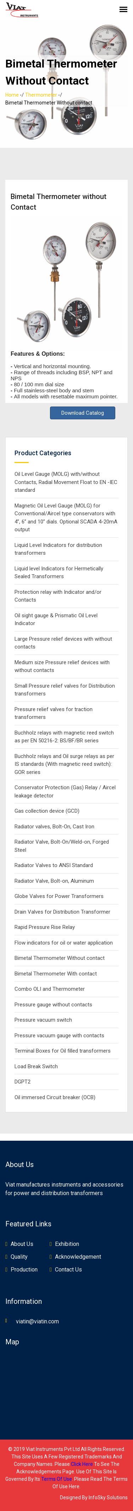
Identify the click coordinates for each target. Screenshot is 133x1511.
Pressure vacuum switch (43, 1020)
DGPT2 (23, 1082)
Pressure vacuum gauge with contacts (59, 1035)
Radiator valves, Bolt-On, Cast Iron (54, 826)
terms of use (56, 1479)
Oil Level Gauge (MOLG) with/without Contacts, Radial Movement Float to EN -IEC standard (66, 482)
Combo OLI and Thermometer (50, 989)
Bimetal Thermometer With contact (56, 973)
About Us (22, 1244)
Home (12, 95)
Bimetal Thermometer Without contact (60, 958)
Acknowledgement (78, 1256)
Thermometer (41, 95)
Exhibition (67, 1244)
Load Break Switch (36, 1066)
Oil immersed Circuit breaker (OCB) (55, 1097)
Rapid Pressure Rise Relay (45, 927)
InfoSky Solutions (108, 1497)
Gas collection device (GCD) (47, 811)
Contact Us (68, 1269)
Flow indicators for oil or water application (64, 943)
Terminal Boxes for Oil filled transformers (63, 1051)
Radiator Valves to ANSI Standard (54, 865)
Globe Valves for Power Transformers (59, 896)
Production (24, 1269)
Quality (19, 1256)
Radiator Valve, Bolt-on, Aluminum (54, 881)
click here (82, 1464)
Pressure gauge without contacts (53, 1004)
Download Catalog (82, 413)
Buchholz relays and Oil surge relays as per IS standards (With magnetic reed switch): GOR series (64, 764)
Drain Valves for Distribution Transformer (62, 912)
